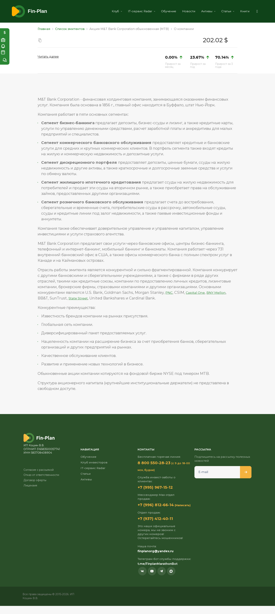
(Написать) (145, 513)
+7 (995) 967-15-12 (159, 488)
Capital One (198, 292)
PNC (169, 292)
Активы (203, 11)
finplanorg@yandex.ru (156, 559)
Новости (183, 11)
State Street (80, 298)
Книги (239, 11)
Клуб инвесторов (94, 462)
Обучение (163, 11)
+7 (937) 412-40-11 (159, 526)
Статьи (222, 11)
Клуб (111, 11)
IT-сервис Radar (135, 11)
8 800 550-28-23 (157, 463)
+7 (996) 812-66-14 (159, 505)
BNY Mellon (221, 292)
